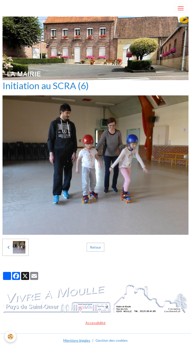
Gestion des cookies (112, 340)
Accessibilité (95, 323)
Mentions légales (76, 340)
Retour (95, 247)
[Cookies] (10, 336)
